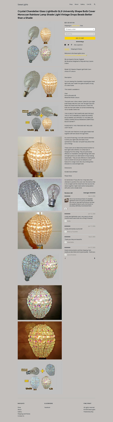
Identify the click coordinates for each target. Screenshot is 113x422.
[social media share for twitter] (68, 45)
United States (76, 25)
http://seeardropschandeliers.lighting (76, 55)
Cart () (89, 4)
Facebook (47, 407)
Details (67, 49)
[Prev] (65, 258)
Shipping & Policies (76, 49)
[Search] (94, 4)
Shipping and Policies (24, 414)
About (76, 4)
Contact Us (21, 416)
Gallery (83, 4)
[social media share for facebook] (65, 45)
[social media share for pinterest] (72, 45)
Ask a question (78, 45)
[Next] (94, 258)
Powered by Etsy (88, 412)
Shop (71, 4)
